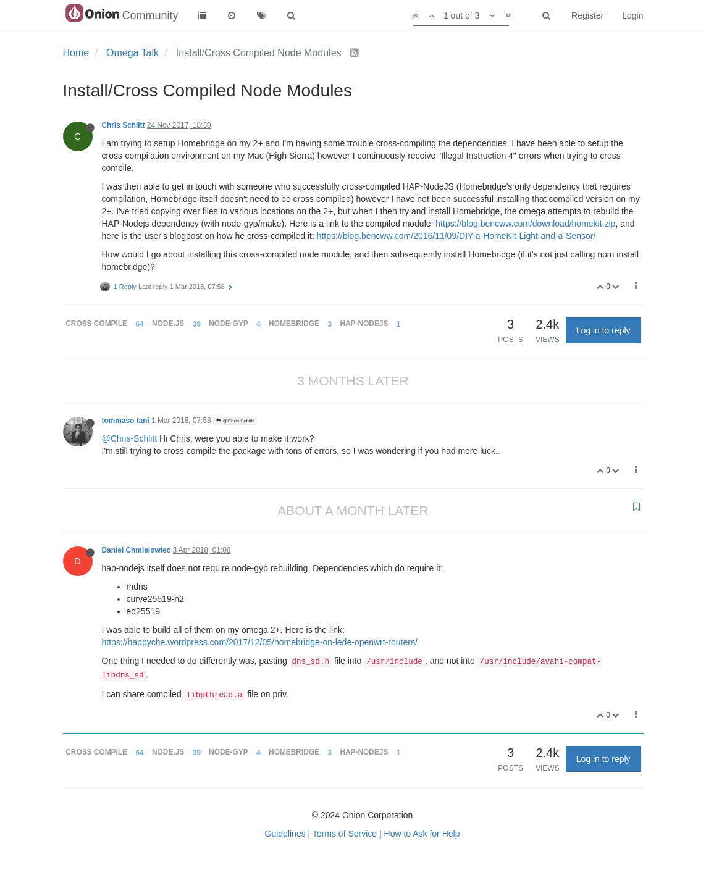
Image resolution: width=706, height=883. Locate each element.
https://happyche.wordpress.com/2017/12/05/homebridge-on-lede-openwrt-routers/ (260, 642)
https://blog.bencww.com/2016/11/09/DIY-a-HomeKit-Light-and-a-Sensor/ (456, 236)
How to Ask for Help (422, 834)
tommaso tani (125, 420)
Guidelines (285, 834)
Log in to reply (603, 330)
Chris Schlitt (123, 125)
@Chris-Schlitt (130, 438)
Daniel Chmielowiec (136, 550)
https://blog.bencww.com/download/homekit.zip (525, 223)
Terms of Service (345, 834)
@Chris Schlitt (235, 421)
